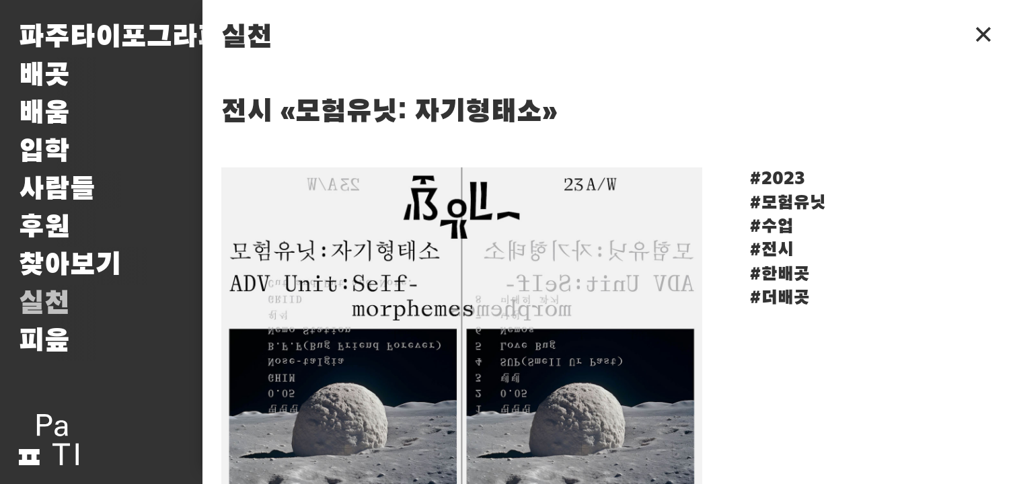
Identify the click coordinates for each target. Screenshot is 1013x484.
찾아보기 (70, 265)
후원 (44, 227)
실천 (44, 303)
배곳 (44, 75)
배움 (44, 113)
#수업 (771, 226)
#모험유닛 (787, 203)
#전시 (771, 250)
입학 (44, 151)
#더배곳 (779, 298)
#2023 (777, 179)
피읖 (44, 341)
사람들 (57, 189)
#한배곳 (779, 274)
